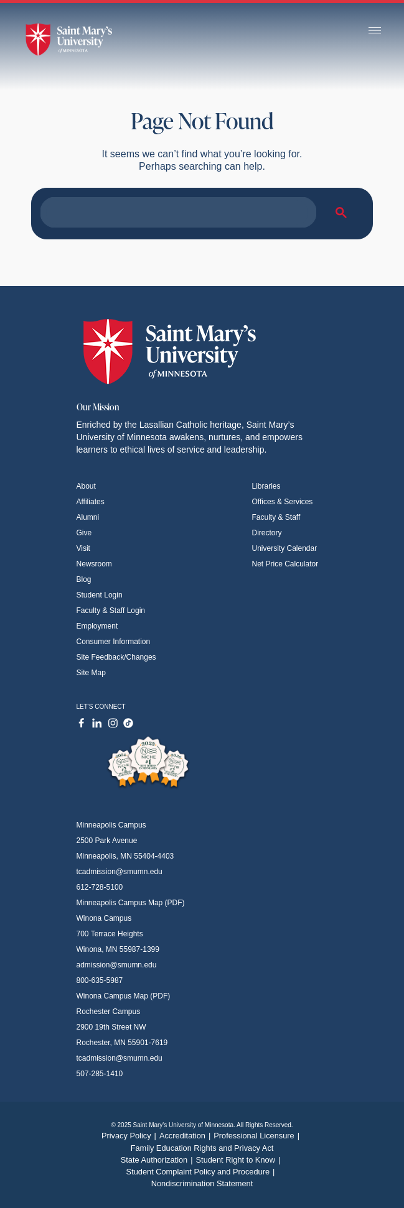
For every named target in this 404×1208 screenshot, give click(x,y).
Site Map (91, 672)
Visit (83, 548)
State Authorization (158, 1159)
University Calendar (284, 548)
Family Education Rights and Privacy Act (202, 1148)
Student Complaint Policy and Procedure (202, 1171)
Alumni (88, 517)
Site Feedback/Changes (116, 657)
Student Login (100, 595)
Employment (97, 626)
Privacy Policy (130, 1135)
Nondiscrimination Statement (202, 1183)
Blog (84, 579)
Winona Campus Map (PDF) (124, 996)
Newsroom (94, 564)
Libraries (266, 486)
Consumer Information (114, 641)
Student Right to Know (240, 1159)
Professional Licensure (258, 1135)
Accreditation (186, 1135)
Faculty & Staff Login (111, 610)
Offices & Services (282, 501)
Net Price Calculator (285, 564)
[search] (177, 212)
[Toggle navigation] (375, 31)
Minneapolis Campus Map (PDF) (131, 902)
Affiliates (91, 501)
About (86, 486)
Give (84, 532)
